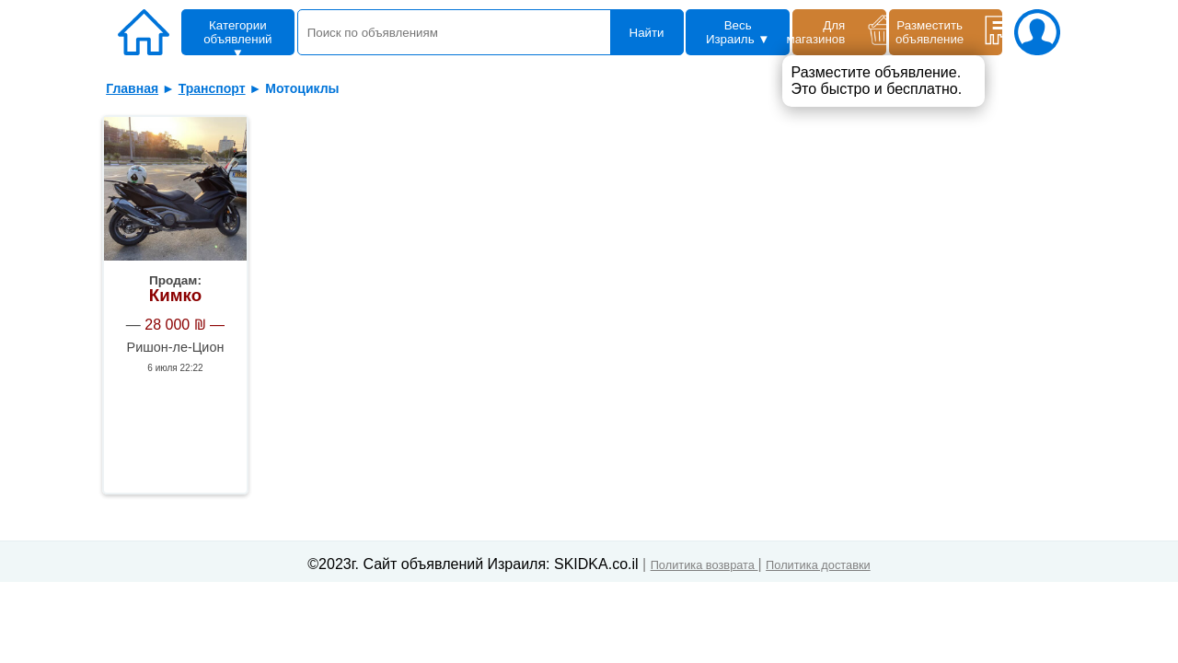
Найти (646, 33)
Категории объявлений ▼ (237, 36)
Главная (132, 88)
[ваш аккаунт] (1032, 35)
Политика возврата (704, 565)
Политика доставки (818, 565)
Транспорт (212, 88)
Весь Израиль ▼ (738, 32)
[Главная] (148, 35)
